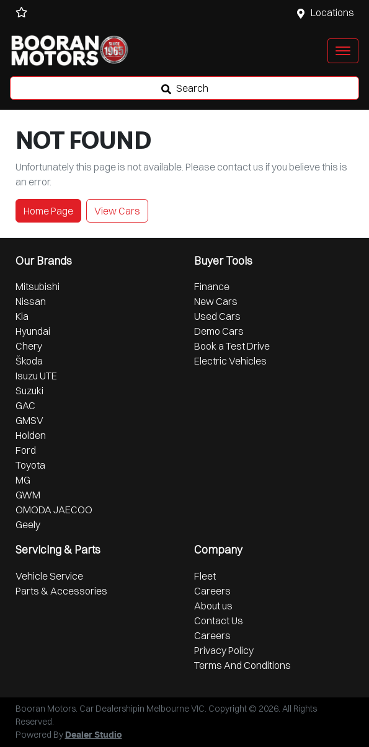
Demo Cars (219, 331)
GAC (25, 405)
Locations (332, 12)
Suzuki (29, 390)
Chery (29, 346)
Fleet (205, 576)
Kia (22, 316)
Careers (212, 591)
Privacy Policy (224, 650)
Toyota (30, 465)
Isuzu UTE (36, 375)
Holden (31, 435)
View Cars (117, 211)
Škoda (29, 361)
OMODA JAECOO (54, 509)
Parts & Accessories (61, 591)
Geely (28, 524)
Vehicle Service (49, 576)
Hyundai (33, 331)
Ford (26, 450)
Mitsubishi (38, 286)
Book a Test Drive (232, 346)
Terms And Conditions (242, 665)
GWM (28, 494)
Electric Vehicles (230, 361)
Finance (211, 286)
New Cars (216, 301)
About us (213, 605)
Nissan (31, 301)
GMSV (29, 420)
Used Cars (217, 316)
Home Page (48, 211)
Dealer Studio (93, 735)
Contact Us (218, 620)
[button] (342, 50)
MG (23, 480)
